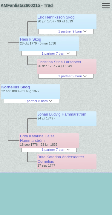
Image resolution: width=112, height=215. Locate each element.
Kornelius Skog (15, 87)
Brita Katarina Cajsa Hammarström (37, 138)
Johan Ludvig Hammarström (62, 114)
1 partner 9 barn (72, 31)
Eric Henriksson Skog (56, 17)
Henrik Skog (30, 39)
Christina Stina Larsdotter (60, 62)
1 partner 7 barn (56, 53)
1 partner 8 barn (38, 101)
